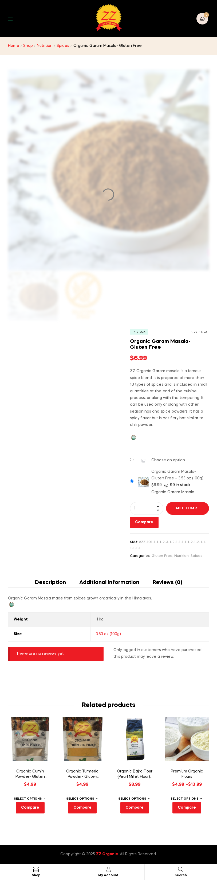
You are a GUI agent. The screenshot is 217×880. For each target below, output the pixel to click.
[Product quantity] (146, 508)
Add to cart (187, 508)
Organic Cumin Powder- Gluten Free (30, 775)
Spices (63, 46)
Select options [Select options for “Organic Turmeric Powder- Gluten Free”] (80, 798)
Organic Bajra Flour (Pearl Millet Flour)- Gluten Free (134, 775)
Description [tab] (50, 582)
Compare (144, 522)
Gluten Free (162, 556)
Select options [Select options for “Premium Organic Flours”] (185, 798)
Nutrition (45, 46)
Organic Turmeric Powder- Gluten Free (82, 775)
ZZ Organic (107, 854)
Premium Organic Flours (187, 774)
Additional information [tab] (109, 582)
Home (13, 46)
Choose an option (168, 460)
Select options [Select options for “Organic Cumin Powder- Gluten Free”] (28, 798)
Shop (28, 46)
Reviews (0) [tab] (167, 582)
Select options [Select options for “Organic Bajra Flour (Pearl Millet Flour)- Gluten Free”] (132, 798)
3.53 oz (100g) (108, 634)
